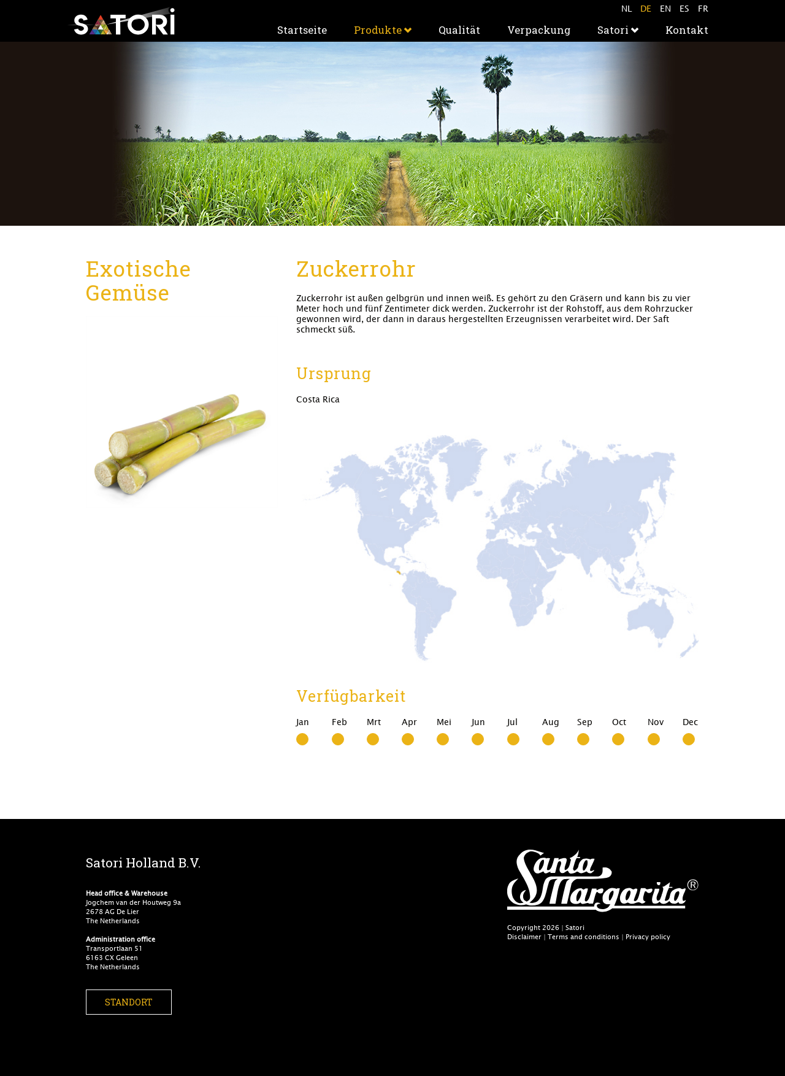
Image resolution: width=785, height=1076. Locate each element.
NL (626, 8)
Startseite (302, 30)
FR (703, 8)
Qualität (459, 30)
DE (645, 8)
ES (684, 8)
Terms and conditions (583, 936)
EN (665, 8)
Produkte (383, 30)
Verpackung (538, 30)
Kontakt (686, 30)
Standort (129, 1002)
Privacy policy (648, 936)
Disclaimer (524, 936)
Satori (617, 30)
